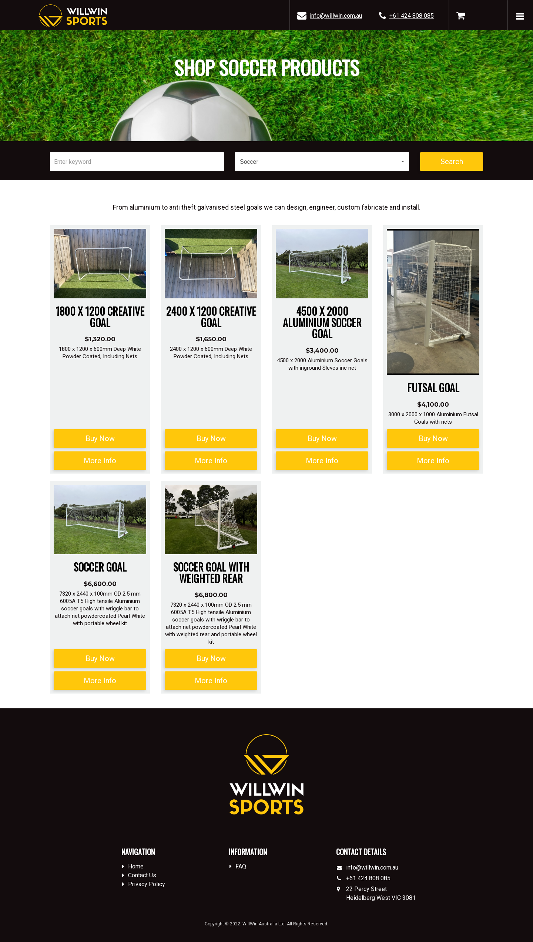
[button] (322, 161)
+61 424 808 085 (411, 15)
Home (136, 866)
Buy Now (100, 438)
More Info (100, 460)
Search (451, 161)
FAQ (240, 866)
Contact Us (142, 875)
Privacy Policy (146, 884)
